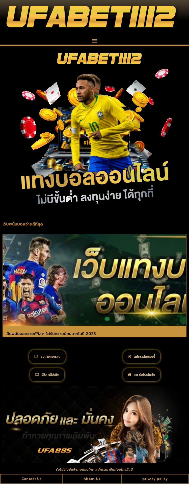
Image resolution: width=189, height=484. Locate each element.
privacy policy (155, 478)
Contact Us (31, 478)
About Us (92, 478)
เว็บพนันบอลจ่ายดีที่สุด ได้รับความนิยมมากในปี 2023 (51, 334)
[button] (94, 40)
